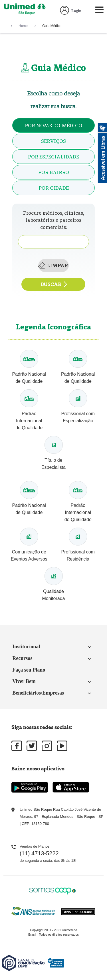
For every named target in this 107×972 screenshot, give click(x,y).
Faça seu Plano (28, 670)
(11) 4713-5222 (39, 853)
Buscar (54, 284)
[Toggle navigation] (99, 11)
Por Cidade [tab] (54, 188)
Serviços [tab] (53, 141)
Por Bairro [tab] (53, 172)
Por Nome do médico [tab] (53, 125)
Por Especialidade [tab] (53, 157)
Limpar (53, 265)
